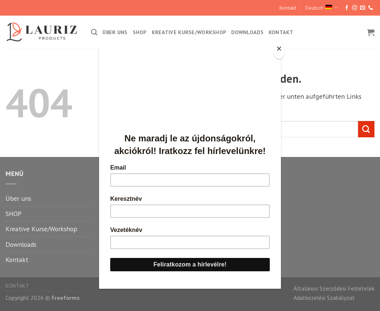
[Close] (279, 51)
